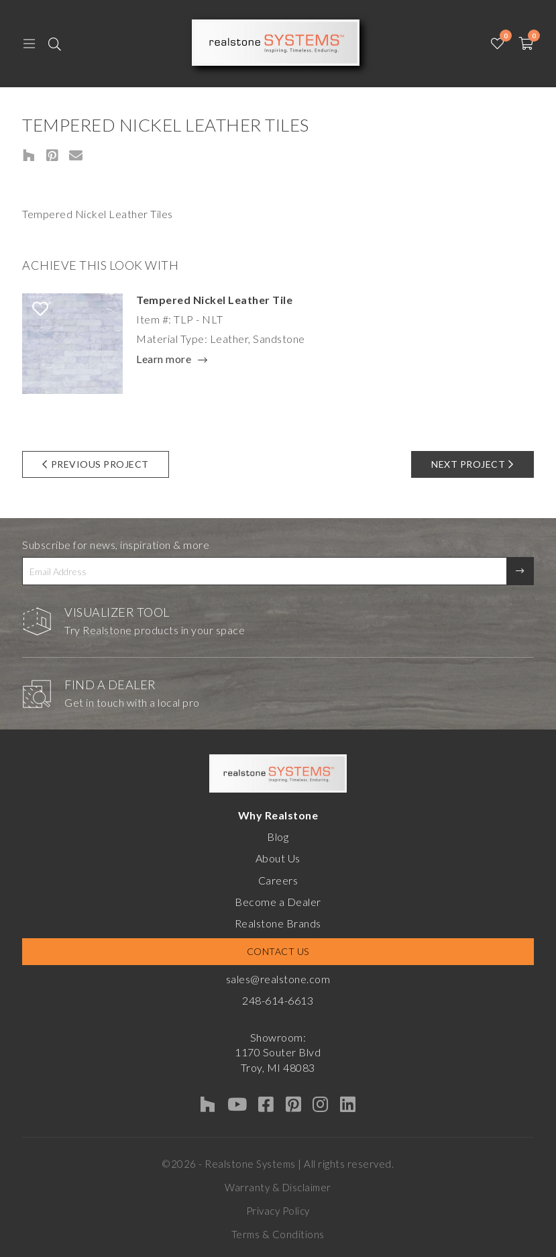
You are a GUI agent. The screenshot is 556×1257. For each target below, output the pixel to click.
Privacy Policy (278, 1211)
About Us (278, 858)
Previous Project (95, 464)
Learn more (163, 359)
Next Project (472, 464)
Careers (278, 880)
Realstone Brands (278, 923)
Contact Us (278, 951)
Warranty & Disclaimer (278, 1187)
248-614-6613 (277, 1000)
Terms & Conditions (278, 1234)
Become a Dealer (278, 901)
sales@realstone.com (278, 978)
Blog (277, 836)
